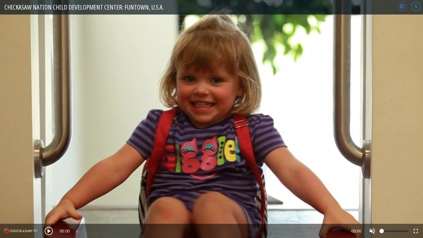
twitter (416, 6)
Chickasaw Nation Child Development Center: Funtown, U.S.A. (84, 7)
